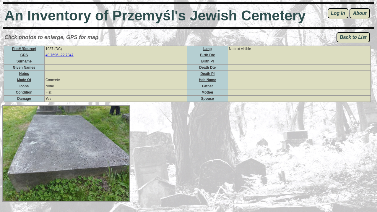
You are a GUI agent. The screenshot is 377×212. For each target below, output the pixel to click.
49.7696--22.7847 (60, 55)
